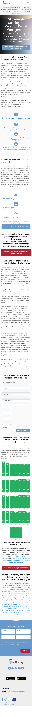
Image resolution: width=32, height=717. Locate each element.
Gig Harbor (7, 602)
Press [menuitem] (12, 702)
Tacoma (4, 600)
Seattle (9, 591)
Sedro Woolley (10, 596)
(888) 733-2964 (16, 13)
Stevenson (19, 598)
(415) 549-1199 (15, 11)
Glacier (4, 593)
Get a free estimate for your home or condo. (16, 226)
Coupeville (10, 600)
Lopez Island (24, 602)
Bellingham (25, 606)
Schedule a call (27, 9)
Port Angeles (25, 608)
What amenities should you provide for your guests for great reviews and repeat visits (16, 148)
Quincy (9, 589)
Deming (27, 593)
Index (14, 610)
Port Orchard (17, 600)
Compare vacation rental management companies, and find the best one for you (16, 129)
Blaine (26, 589)
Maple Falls (10, 593)
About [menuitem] (3, 702)
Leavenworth (20, 589)
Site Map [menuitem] (12, 704)
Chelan (25, 587)
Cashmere (14, 589)
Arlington (6, 606)
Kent (11, 598)
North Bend (21, 591)
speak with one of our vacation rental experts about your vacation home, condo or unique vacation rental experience (16, 560)
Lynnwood (12, 606)
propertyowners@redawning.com (15, 691)
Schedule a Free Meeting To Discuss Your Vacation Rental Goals (16, 252)
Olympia (4, 591)
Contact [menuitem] (15, 702)
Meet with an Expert (8, 7)
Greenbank (6, 598)
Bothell (21, 604)
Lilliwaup (4, 604)
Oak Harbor (27, 604)
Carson (23, 596)
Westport (26, 591)
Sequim (5, 608)
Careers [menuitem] (7, 702)
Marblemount (17, 608)
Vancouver (18, 606)
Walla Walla (15, 604)
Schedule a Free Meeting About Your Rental (16, 568)
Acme (10, 610)
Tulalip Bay (13, 602)
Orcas (18, 602)
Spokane (14, 591)
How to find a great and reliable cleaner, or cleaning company (16, 139)
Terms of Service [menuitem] (6, 704)
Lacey (27, 600)
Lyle (23, 593)
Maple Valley (5, 610)
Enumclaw (25, 598)
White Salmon (17, 593)
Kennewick (10, 608)
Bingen (28, 596)
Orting (14, 598)
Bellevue (23, 600)
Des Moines (18, 596)
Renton (4, 596)
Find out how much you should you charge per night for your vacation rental (16, 119)
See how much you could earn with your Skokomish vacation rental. (14, 189)
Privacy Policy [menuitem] (21, 702)
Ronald (9, 604)
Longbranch (20, 610)
